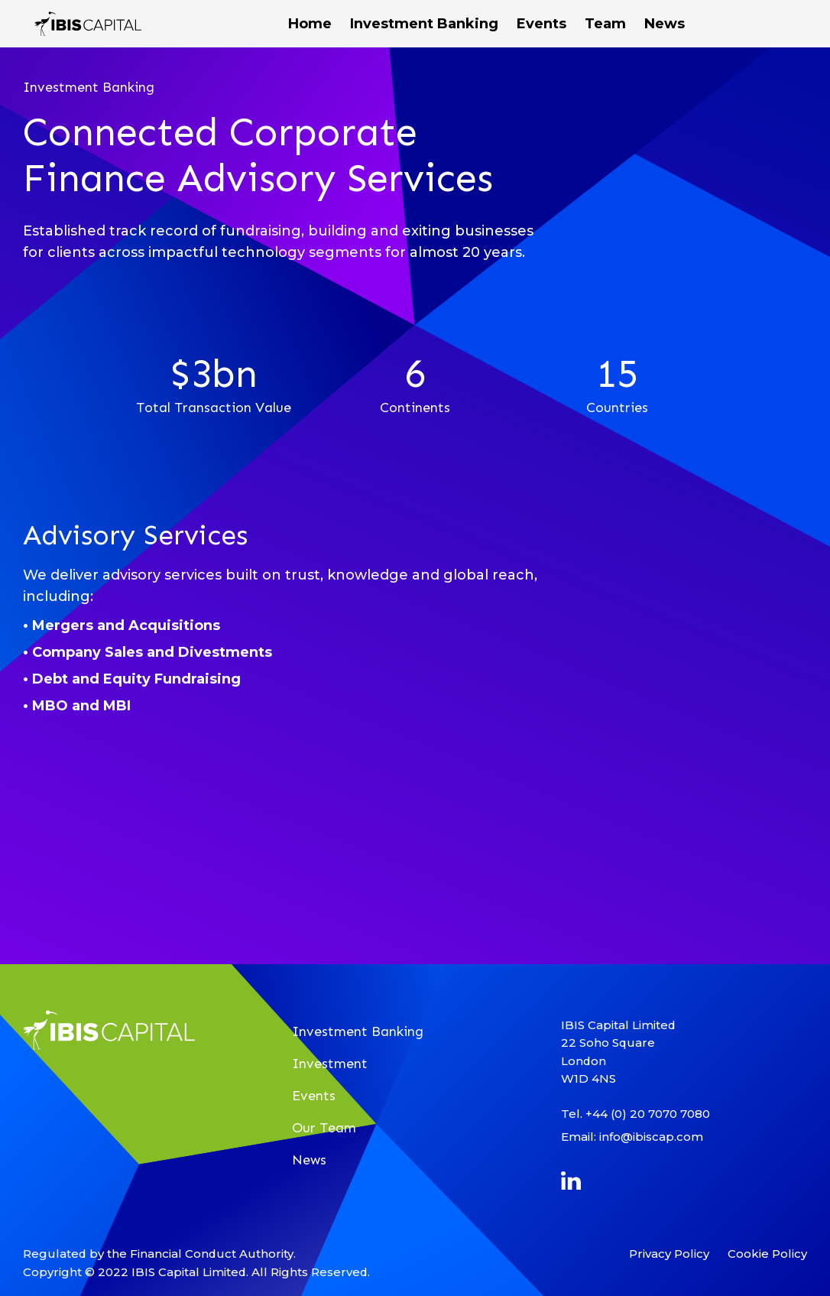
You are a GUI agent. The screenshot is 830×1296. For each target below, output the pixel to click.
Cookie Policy (767, 1253)
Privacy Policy (669, 1253)
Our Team (324, 1127)
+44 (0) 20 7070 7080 (647, 1113)
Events (314, 1095)
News (309, 1159)
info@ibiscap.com (651, 1136)
